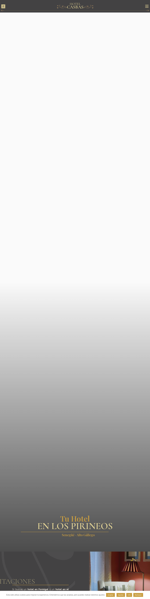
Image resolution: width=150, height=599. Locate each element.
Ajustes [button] (120, 595)
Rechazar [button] (138, 595)
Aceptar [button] (110, 595)
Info (129, 595)
